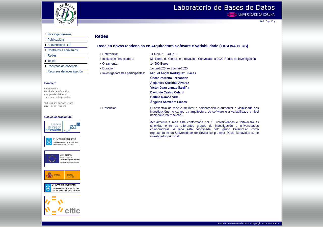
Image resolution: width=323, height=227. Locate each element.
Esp (268, 21)
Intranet (273, 223)
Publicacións (56, 39)
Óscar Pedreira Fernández (169, 78)
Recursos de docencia (63, 66)
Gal (262, 21)
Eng (274, 21)
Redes (52, 55)
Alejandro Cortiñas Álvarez (169, 83)
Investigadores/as (59, 34)
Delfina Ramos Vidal (164, 97)
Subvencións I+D (59, 45)
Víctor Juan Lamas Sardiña (169, 87)
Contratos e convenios (63, 50)
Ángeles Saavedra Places (168, 102)
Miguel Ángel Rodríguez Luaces (173, 73)
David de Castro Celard (167, 92)
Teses (52, 61)
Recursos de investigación (65, 71)
